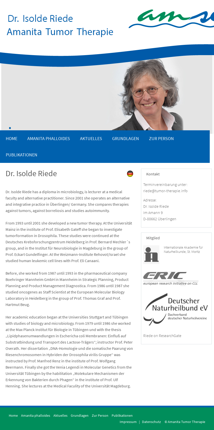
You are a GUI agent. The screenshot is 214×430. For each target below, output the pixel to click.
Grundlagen (125, 138)
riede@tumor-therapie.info (165, 190)
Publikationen (21, 155)
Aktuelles (91, 138)
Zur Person (161, 138)
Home (11, 138)
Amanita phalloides (48, 138)
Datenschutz (151, 421)
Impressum (128, 421)
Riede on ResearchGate (162, 335)
